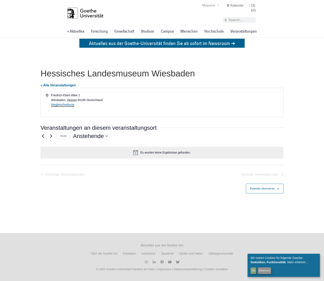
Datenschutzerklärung (188, 269)
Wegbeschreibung (62, 104)
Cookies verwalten (216, 269)
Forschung (99, 31)
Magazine (210, 5)
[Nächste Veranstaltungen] (51, 136)
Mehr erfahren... (297, 262)
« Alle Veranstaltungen (58, 85)
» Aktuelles (75, 31)
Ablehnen (264, 270)
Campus (167, 31)
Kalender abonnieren (262, 188)
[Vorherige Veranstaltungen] (42, 136)
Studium (147, 31)
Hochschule (214, 31)
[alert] (162, 152)
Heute (63, 136)
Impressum (163, 269)
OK (253, 270)
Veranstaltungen (243, 31)
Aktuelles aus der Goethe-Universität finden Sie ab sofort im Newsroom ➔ (162, 43)
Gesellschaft (124, 31)
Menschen (189, 31)
